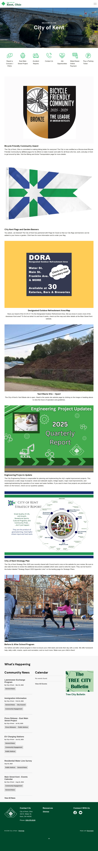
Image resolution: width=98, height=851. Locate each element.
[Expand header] (95, 4)
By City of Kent (9, 685)
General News (10, 688)
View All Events (41, 684)
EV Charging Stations (14, 737)
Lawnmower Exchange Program (14, 681)
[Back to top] (49, 839)
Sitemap (46, 811)
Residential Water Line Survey (18, 761)
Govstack (90, 831)
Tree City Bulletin (75, 694)
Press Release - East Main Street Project (16, 719)
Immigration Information (15, 698)
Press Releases (10, 727)
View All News (9, 798)
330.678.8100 (30, 820)
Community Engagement (13, 709)
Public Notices (23, 727)
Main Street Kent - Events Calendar (16, 778)
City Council (21, 705)
